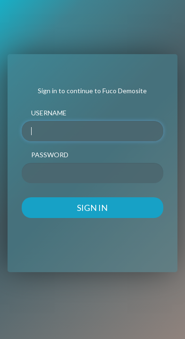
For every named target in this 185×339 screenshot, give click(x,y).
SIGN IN (92, 207)
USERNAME (49, 113)
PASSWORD (49, 155)
